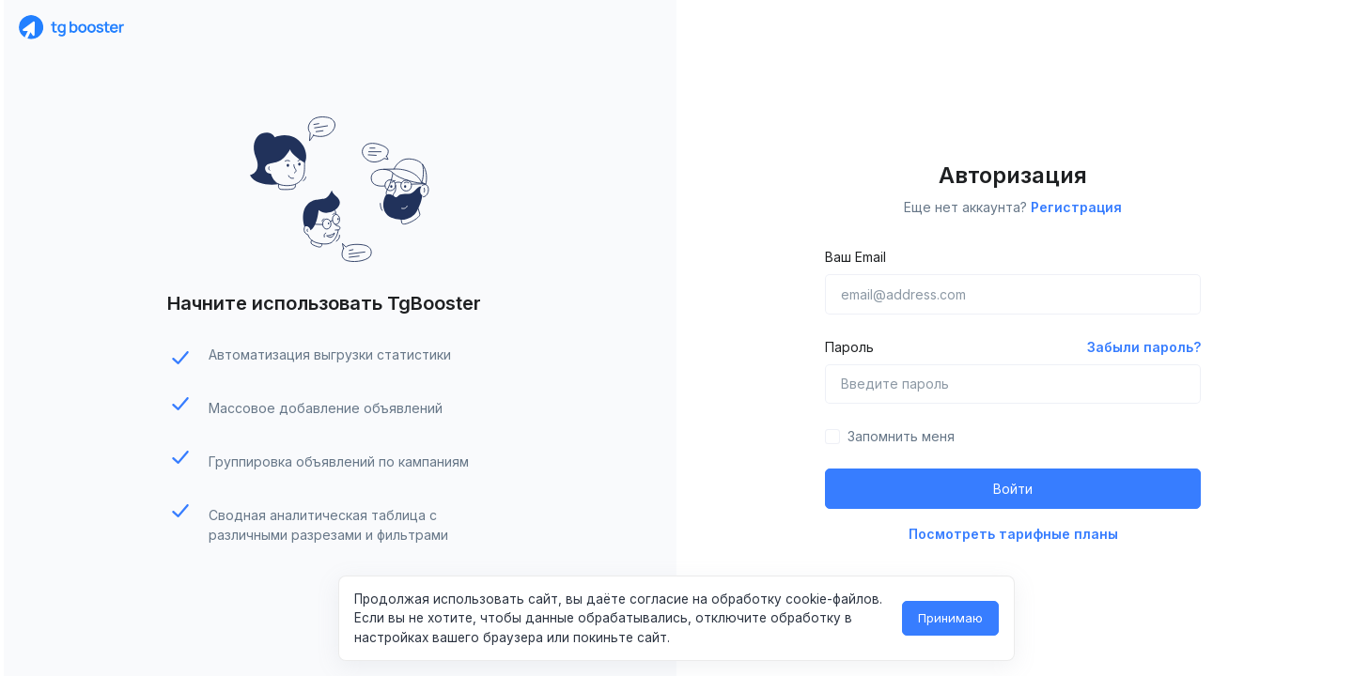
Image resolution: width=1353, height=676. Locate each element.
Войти (1013, 489)
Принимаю (950, 617)
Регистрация (1076, 207)
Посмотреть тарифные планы (1013, 534)
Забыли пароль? (1144, 347)
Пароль (849, 347)
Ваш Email (855, 257)
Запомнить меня (901, 436)
